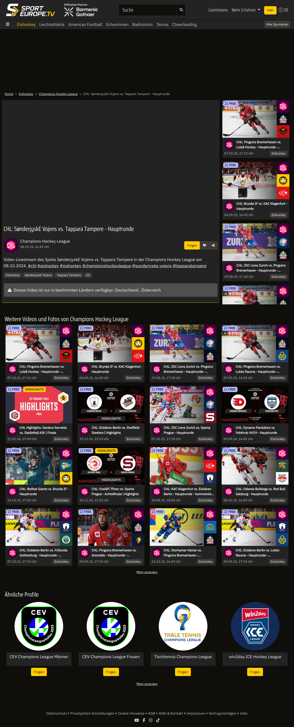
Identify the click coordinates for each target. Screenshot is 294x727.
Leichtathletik (52, 24)
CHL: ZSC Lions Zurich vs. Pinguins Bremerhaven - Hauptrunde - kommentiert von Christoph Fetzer (261, 268)
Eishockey (26, 24)
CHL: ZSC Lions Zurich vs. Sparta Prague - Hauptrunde (187, 430)
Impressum (196, 713)
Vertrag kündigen (223, 713)
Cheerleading (184, 24)
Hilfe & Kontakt (171, 713)
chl (88, 275)
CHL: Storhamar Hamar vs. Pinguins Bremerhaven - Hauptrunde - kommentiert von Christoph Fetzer (186, 553)
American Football (85, 24)
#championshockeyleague (106, 265)
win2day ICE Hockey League (255, 656)
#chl (32, 265)
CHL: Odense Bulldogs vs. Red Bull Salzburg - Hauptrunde (260, 491)
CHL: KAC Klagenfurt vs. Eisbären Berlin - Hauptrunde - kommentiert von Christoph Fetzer (189, 492)
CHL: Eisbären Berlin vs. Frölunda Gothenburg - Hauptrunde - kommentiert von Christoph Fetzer (44, 553)
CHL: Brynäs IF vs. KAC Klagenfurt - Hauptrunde (261, 206)
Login (270, 10)
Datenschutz (57, 713)
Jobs (244, 713)
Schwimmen (117, 24)
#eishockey (48, 265)
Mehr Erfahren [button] (244, 10)
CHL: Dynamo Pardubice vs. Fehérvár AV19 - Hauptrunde (256, 430)
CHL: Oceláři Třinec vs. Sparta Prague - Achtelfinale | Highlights (115, 491)
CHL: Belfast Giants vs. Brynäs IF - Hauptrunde (44, 491)
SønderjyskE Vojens (38, 275)
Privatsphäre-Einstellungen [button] (92, 713)
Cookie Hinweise (131, 713)
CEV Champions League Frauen (111, 656)
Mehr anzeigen (147, 572)
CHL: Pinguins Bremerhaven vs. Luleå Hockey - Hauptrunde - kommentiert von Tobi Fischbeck (259, 145)
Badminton (142, 24)
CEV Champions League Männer (39, 656)
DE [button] (283, 10)
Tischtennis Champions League (183, 656)
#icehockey (70, 265)
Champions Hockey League (58, 94)
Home (9, 94)
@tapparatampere (189, 265)
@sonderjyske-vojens (152, 265)
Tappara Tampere (69, 275)
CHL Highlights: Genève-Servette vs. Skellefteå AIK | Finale (43, 430)
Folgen (192, 245)
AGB (152, 713)
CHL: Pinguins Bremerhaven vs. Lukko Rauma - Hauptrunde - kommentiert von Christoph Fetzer (260, 369)
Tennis (162, 24)
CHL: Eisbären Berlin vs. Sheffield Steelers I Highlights (115, 430)
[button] (204, 245)
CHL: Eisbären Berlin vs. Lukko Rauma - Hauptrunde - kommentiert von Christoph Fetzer (260, 553)
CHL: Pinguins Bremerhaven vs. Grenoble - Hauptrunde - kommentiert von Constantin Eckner (114, 553)
